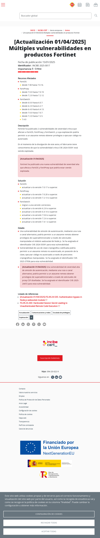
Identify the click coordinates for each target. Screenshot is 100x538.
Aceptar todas (48, 531)
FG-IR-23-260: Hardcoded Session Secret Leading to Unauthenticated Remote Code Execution (43, 304)
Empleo (21, 396)
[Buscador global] (55, 16)
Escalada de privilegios (61, 312)
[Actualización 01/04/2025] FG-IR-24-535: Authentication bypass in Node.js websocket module (51, 298)
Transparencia (24, 421)
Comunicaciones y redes (41, 312)
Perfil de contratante (26, 425)
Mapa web (22, 418)
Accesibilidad (23, 407)
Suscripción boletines (50, 358)
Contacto (22, 389)
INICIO (32, 30)
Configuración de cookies (28, 410)
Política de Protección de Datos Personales (34, 400)
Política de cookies (25, 414)
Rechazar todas (49, 523)
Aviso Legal (23, 403)
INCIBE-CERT (42, 30)
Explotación (23, 317)
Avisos (67, 30)
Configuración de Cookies (48, 514)
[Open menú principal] (2, 4)
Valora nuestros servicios (28, 392)
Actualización (24, 312)
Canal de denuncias (26, 429)
